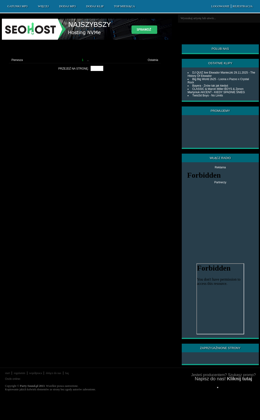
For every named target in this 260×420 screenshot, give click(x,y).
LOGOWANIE (220, 6)
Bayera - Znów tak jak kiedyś (210, 85)
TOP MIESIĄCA (124, 6)
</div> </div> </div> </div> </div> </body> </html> (217, 387)
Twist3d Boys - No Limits (207, 95)
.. (88, 60)
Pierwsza (17, 60)
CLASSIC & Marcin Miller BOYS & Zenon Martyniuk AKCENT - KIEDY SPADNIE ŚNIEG (216, 90)
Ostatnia (153, 60)
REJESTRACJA (243, 6)
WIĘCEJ (43, 6)
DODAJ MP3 (67, 6)
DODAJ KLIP (95, 6)
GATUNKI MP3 (17, 6)
